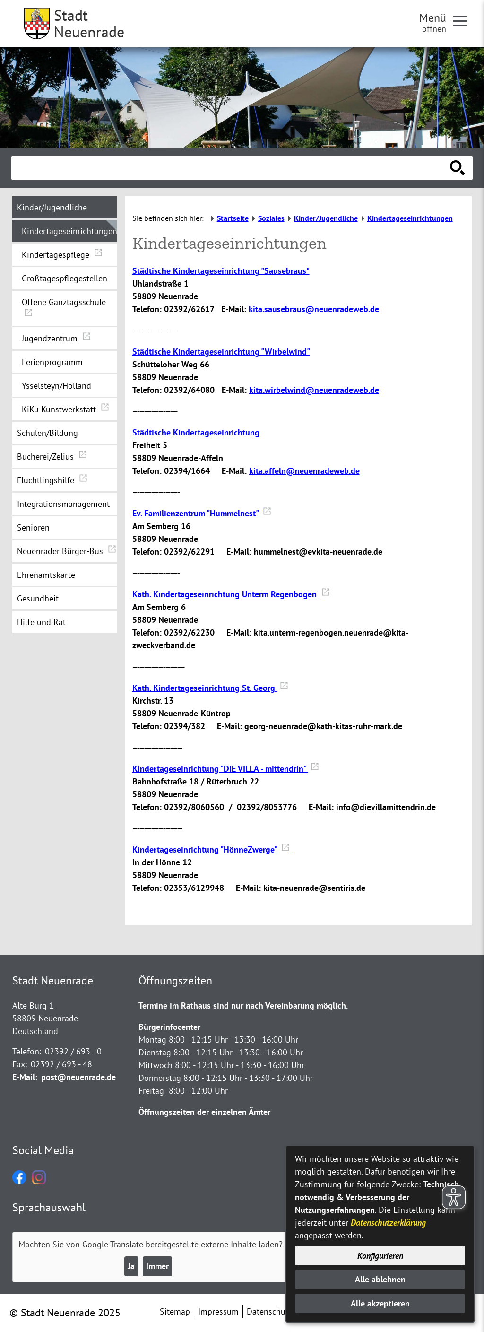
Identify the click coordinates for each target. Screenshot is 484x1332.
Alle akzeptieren (380, 1303)
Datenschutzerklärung (388, 1222)
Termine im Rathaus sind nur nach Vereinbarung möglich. (243, 1005)
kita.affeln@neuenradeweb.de (304, 470)
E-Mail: (24, 1076)
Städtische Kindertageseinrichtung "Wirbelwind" (221, 351)
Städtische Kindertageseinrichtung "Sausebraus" (221, 270)
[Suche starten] (457, 167)
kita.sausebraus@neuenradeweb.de (314, 309)
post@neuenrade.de (78, 1076)
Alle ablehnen (380, 1279)
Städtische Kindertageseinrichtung (195, 432)
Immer (157, 1266)
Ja (131, 1266)
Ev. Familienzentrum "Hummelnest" (201, 513)
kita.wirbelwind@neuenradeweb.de (314, 389)
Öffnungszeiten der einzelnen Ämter (204, 1111)
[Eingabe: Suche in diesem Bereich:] (231, 167)
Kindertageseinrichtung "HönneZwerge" (212, 849)
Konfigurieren (380, 1255)
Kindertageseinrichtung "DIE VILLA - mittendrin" (225, 768)
